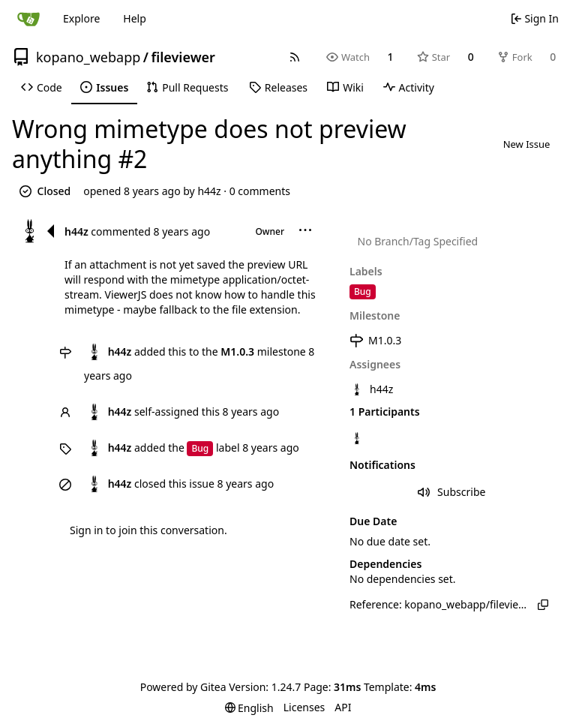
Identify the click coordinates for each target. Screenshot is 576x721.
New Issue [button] (526, 144)
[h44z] (359, 439)
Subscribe (452, 492)
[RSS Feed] (294, 57)
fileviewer (182, 57)
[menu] (305, 231)
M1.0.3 (375, 340)
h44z (208, 191)
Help (134, 18)
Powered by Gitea (183, 687)
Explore (81, 18)
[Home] (29, 18)
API (342, 707)
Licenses (305, 707)
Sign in (86, 530)
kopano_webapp (88, 57)
